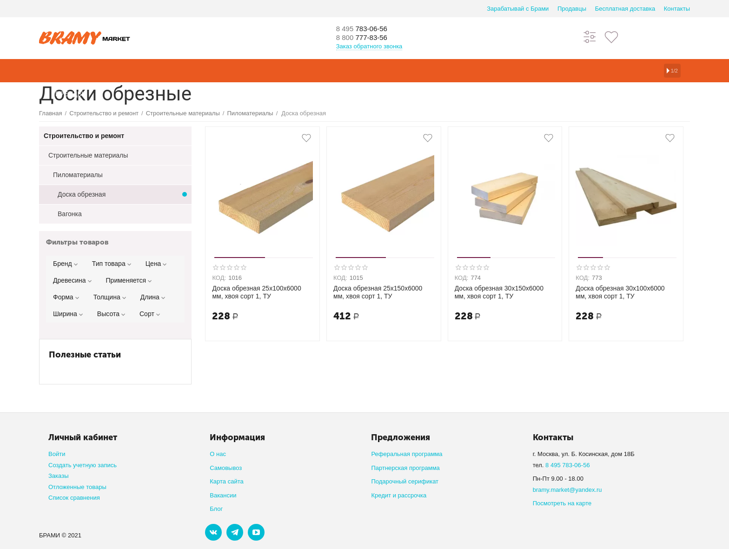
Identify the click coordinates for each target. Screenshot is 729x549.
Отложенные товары (77, 486)
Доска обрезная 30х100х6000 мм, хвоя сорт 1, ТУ (620, 292)
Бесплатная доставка (625, 8)
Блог (216, 508)
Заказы (58, 475)
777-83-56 (367, 38)
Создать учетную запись (82, 465)
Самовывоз (226, 467)
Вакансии (223, 495)
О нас (218, 453)
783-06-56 (367, 28)
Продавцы (571, 8)
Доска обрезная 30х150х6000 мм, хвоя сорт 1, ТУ (499, 292)
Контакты (677, 8)
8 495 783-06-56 (567, 465)
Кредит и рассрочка (398, 495)
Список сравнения (74, 497)
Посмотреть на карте (562, 503)
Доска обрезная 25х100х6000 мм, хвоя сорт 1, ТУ (256, 292)
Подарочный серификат (404, 481)
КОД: (219, 277)
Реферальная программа (406, 453)
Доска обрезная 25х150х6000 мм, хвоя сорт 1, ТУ (377, 292)
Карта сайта (227, 481)
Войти (56, 453)
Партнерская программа (405, 467)
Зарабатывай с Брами (518, 8)
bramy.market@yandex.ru (567, 489)
